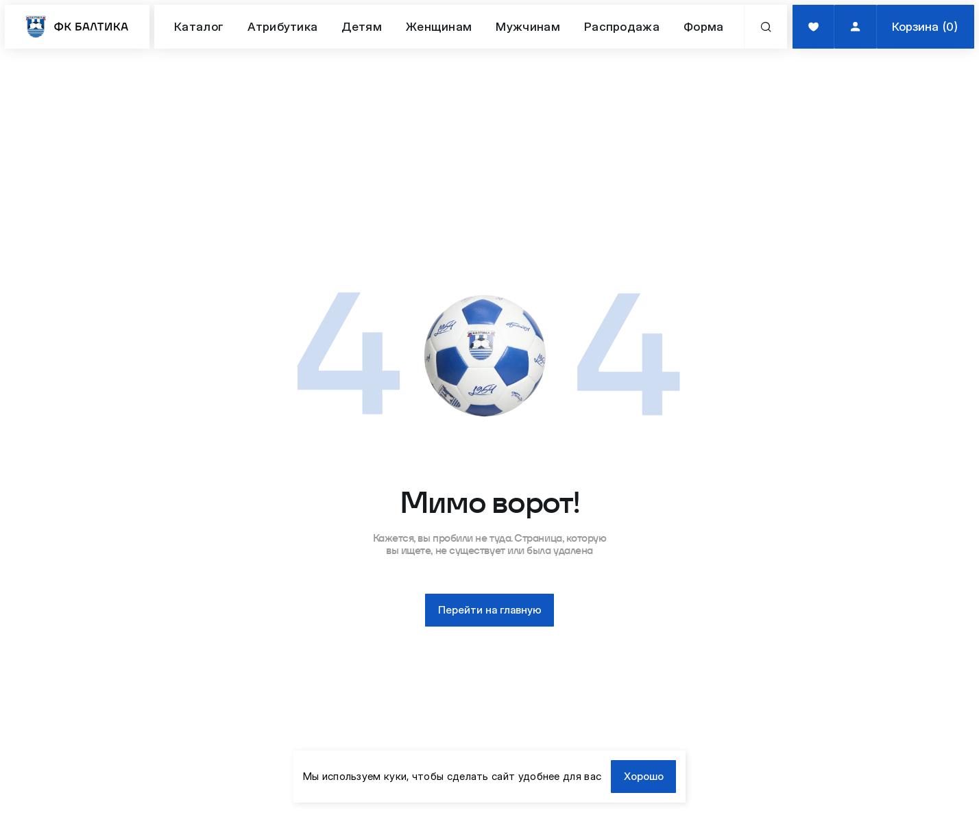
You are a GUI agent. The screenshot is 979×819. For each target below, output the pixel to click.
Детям (361, 26)
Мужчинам (527, 26)
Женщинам (439, 26)
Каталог (198, 26)
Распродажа (622, 26)
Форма (704, 26)
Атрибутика (282, 26)
